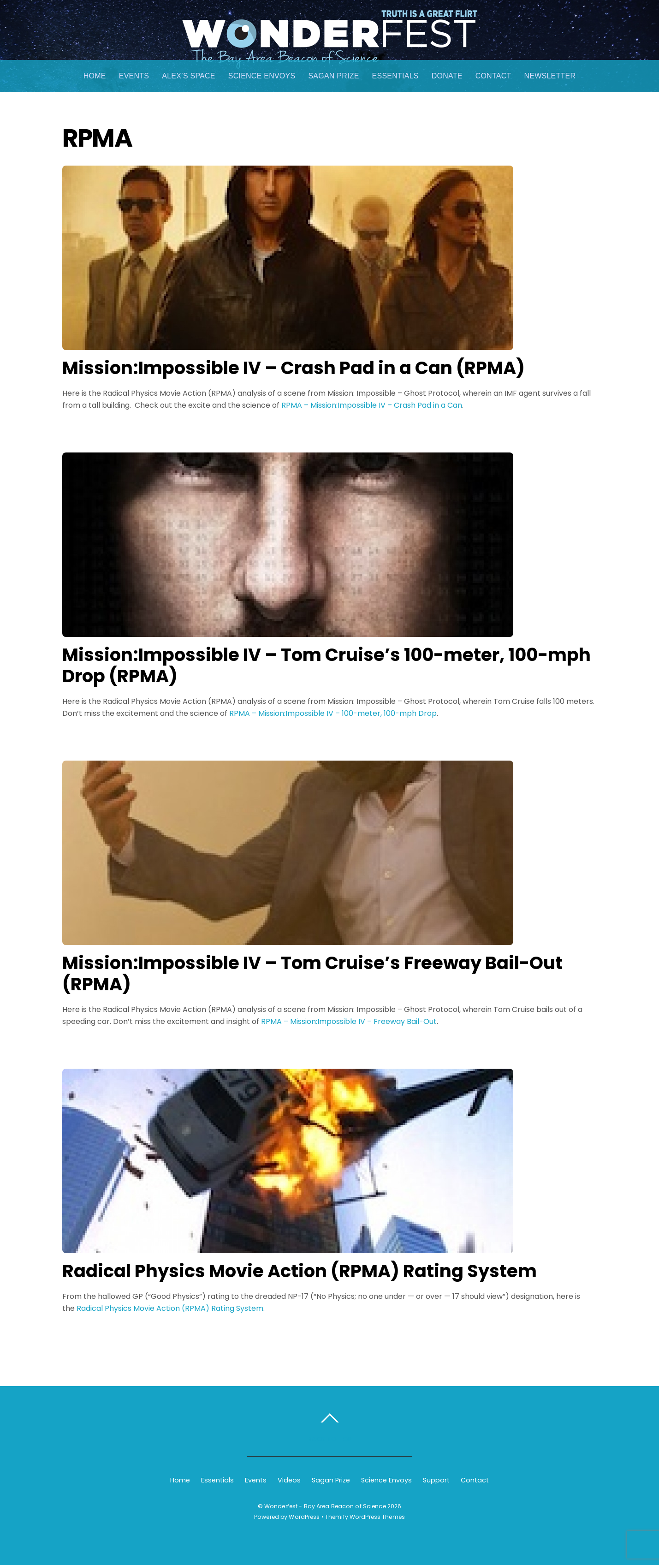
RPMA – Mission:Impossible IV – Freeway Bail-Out (349, 1021)
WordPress (304, 1517)
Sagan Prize (333, 76)
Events (134, 76)
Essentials (395, 76)
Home (94, 76)
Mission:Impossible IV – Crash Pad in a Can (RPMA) (293, 368)
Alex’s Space (188, 76)
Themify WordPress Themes (365, 1517)
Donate (447, 76)
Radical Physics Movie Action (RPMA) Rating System (299, 1271)
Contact (493, 76)
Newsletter (550, 76)
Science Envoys (262, 76)
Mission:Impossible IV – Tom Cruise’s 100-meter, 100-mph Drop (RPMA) (326, 665)
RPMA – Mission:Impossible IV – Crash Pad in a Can (371, 405)
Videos (289, 1480)
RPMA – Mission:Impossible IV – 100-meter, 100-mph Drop (333, 713)
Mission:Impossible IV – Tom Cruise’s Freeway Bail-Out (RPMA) (312, 973)
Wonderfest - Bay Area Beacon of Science (325, 1506)
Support (436, 1480)
